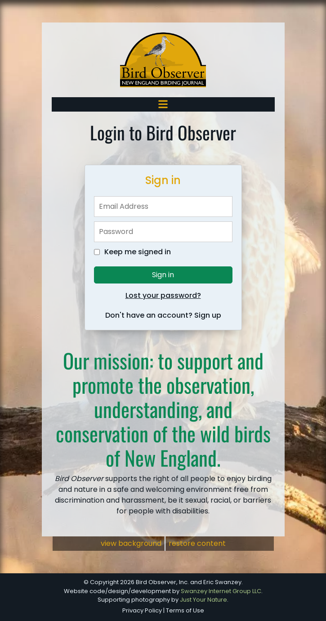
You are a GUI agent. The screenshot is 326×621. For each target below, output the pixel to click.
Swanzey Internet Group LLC (221, 591)
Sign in (163, 275)
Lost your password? (163, 295)
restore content (197, 543)
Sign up (207, 315)
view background (131, 543)
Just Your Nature (203, 599)
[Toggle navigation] (163, 104)
